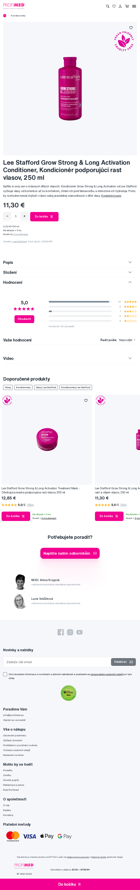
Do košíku (44, 216)
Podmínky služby (98, 857)
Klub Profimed (11, 790)
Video (8, 358)
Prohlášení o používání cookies (20, 745)
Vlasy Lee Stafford (46, 387)
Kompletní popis (111, 195)
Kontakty (8, 815)
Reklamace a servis (13, 785)
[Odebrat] (7, 216)
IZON (75, 869)
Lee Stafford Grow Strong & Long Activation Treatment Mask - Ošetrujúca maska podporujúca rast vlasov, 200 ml (41, 490)
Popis (8, 262)
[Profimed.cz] (14, 6)
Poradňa (7, 770)
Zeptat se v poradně (14, 720)
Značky (7, 775)
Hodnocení (12, 282)
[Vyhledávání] (107, 6)
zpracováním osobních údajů (106, 674)
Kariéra (7, 810)
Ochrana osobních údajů (16, 750)
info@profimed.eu (13, 715)
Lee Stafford (20, 241)
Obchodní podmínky (14, 735)
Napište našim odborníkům (70, 553)
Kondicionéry (18, 15)
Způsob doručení (12, 740)
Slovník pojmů (11, 780)
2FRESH (85, 869)
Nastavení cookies (13, 755)
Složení (10, 272)
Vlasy (8, 387)
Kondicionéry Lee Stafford (75, 387)
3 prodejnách (20, 234)
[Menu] (134, 6)
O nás (6, 805)
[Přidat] (24, 216)
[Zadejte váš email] (58, 662)
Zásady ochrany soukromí (78, 857)
